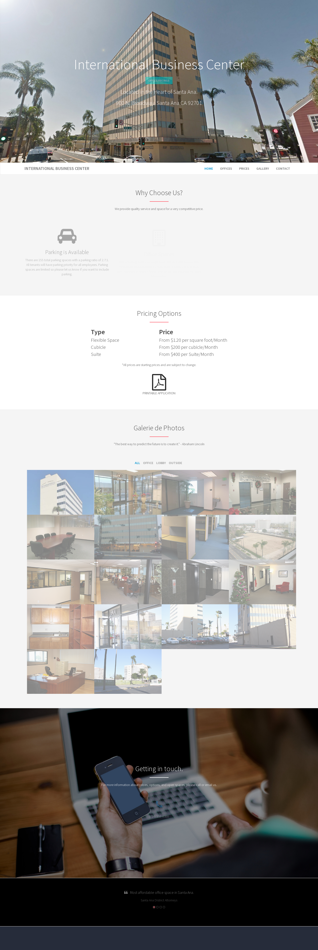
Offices (226, 168)
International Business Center (57, 168)
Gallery (262, 168)
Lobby (161, 463)
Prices (244, 168)
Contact (283, 168)
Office (148, 463)
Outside (175, 463)
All (137, 463)
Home (208, 168)
